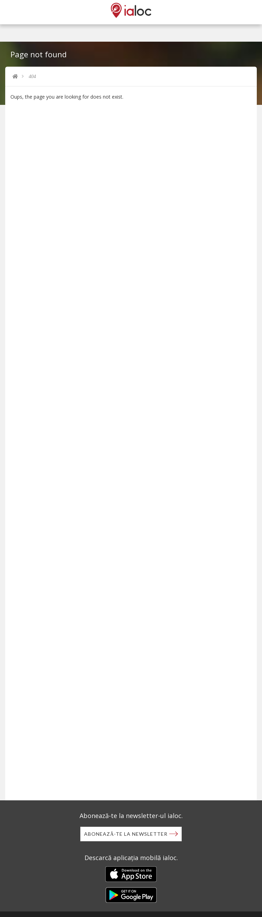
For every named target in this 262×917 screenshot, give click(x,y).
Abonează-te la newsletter (125, 834)
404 (32, 76)
